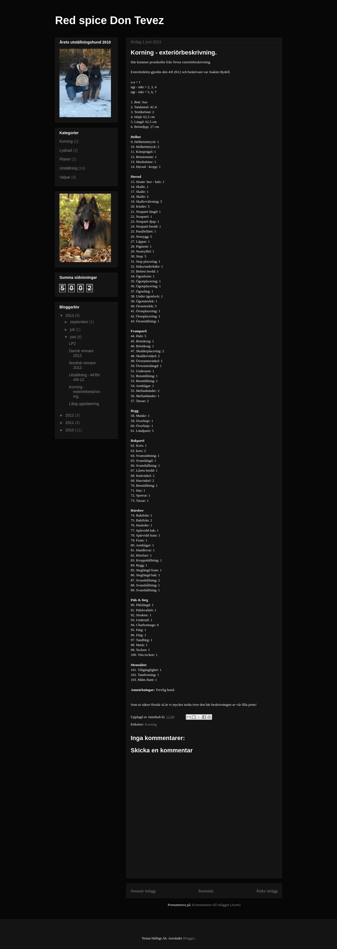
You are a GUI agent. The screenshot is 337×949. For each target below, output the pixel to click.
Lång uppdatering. (84, 404)
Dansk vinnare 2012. (81, 353)
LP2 (72, 343)
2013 (70, 315)
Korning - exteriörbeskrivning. (84, 391)
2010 (70, 430)
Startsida (205, 890)
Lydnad (65, 150)
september (79, 322)
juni (73, 337)
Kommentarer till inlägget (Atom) (216, 905)
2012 (70, 415)
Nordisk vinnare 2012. (82, 365)
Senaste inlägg (143, 890)
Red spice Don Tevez (109, 20)
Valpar (64, 177)
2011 (70, 422)
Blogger (188, 938)
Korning (151, 724)
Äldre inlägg (267, 890)
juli (73, 329)
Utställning (68, 168)
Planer (64, 159)
